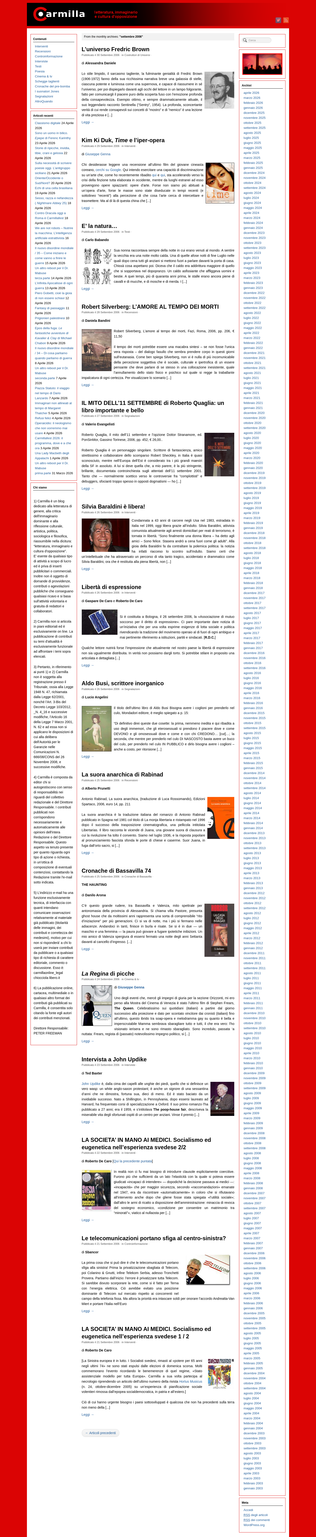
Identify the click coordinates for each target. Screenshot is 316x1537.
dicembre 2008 (254, 1133)
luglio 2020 (251, 438)
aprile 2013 (251, 873)
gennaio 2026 (253, 108)
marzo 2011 (252, 998)
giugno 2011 (252, 983)
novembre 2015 (254, 718)
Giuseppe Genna (97, 154)
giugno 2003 (252, 1463)
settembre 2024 (254, 188)
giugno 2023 (252, 263)
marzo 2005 (252, 1358)
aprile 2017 (251, 633)
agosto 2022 (252, 313)
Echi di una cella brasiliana (53, 188)
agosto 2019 (252, 493)
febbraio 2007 (253, 1243)
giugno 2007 (252, 1223)
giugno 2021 (252, 383)
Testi (127, 231)
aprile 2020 (251, 453)
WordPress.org (254, 1525)
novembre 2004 (254, 1378)
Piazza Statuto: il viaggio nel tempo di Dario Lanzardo (52, 393)
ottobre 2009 (252, 1083)
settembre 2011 (254, 968)
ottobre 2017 (252, 603)
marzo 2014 (252, 818)
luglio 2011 (251, 978)
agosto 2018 (252, 553)
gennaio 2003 (253, 1488)
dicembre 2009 (254, 1073)
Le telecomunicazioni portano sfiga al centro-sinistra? (154, 1238)
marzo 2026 (252, 98)
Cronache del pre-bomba (52, 86)
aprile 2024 (251, 213)
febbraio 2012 (253, 943)
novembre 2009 (254, 1078)
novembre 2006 (254, 1258)
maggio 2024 (253, 208)
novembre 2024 (254, 178)
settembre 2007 (254, 1208)
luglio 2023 (251, 258)
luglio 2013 (251, 858)
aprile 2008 (251, 1173)
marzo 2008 (252, 1178)
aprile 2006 (251, 1293)
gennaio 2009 (253, 1128)
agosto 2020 (252, 433)
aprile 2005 (251, 1353)
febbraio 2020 (253, 463)
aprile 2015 (251, 753)
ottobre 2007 (252, 1203)
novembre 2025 (254, 118)
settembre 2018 (254, 548)
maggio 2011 (253, 988)
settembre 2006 (254, 1268)
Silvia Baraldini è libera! (113, 507)
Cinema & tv (131, 979)
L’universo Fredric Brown (116, 49)
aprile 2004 (251, 1413)
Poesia (40, 71)
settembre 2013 (254, 848)
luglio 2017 (251, 618)
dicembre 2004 (254, 1373)
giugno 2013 (252, 863)
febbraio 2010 (253, 1063)
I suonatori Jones (47, 91)
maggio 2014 (253, 808)
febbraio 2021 (253, 403)
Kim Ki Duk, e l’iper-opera (123, 140)
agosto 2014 (252, 793)
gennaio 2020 (253, 468)
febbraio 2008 (253, 1183)
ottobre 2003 (252, 1443)
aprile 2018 (251, 573)
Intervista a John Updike (114, 1059)
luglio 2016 (251, 678)
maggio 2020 (253, 448)
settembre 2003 (254, 1448)
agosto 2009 (252, 1093)
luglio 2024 (251, 198)
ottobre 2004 (252, 1383)
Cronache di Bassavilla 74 (116, 871)
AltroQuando (44, 101)
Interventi (129, 146)
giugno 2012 (252, 923)
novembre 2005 (254, 1318)
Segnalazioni (132, 415)
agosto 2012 (252, 913)
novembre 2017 (254, 598)
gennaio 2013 (253, 888)
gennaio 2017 (253, 648)
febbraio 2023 (253, 283)
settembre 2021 (254, 368)
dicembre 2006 (254, 1253)
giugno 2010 (252, 1043)
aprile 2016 (251, 693)
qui (155, 175)
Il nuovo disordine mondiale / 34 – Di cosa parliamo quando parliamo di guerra (54, 353)
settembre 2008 (254, 1148)
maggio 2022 (253, 328)
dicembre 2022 (254, 293)
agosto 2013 (252, 853)
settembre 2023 (254, 248)
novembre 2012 (254, 898)
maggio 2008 (253, 1168)
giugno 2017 (252, 623)
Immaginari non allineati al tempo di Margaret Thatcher (53, 408)
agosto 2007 (252, 1213)
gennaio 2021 (253, 408)
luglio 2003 (251, 1458)
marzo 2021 (252, 398)
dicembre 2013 (254, 833)
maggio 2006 (253, 1288)
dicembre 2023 (254, 233)
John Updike (92, 1084)
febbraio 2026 (253, 103)
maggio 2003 (253, 1468)
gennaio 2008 (253, 1188)
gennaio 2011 (253, 1008)
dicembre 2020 (254, 413)
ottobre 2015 (252, 723)
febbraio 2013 (253, 883)
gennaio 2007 (253, 1248)
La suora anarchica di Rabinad (122, 774)
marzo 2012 (252, 938)
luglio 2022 (251, 318)
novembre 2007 (254, 1198)
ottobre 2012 (252, 903)
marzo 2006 (252, 1298)
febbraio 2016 (253, 703)
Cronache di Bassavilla (138, 876)
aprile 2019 (251, 513)
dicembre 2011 (254, 953)
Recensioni (131, 312)
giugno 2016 (252, 683)
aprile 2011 (251, 993)
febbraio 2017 (253, 643)
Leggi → (88, 122)
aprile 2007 (251, 1233)
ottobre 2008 (252, 1143)
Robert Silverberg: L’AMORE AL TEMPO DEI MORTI (150, 307)
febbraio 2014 (253, 823)
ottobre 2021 (252, 363)
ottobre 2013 (252, 843)
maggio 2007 (253, 1228)
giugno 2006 (252, 1283)
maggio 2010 (253, 1048)
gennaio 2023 (253, 288)
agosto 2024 (252, 193)
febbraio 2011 (253, 1003)
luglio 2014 (251, 798)
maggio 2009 (253, 1108)
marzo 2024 (252, 218)
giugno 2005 (252, 1343)
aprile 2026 (251, 93)
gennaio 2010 (253, 1068)
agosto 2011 (252, 973)
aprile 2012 (251, 933)
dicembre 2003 (254, 1433)
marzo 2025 (252, 158)
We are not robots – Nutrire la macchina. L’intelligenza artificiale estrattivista (54, 233)
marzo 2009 (252, 1118)
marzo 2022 (252, 338)
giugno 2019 (252, 503)
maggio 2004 (253, 1408)
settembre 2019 (254, 488)
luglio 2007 (251, 1218)
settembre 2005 (254, 1328)
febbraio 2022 (253, 343)
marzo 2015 (252, 758)
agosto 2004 (252, 1393)
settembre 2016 (254, 668)
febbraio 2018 (253, 583)
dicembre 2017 (254, 593)
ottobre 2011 (252, 963)
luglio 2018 (251, 558)
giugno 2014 (252, 803)
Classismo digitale (48, 123)
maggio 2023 (253, 268)
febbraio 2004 (253, 1423)
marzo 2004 (252, 1418)
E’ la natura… (99, 226)
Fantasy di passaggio (50, 308)
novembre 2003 (254, 1438)
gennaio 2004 (253, 1428)
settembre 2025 (254, 128)
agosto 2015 (252, 733)
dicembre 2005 (254, 1313)
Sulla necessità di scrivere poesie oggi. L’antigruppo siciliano (53, 168)
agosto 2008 (252, 1153)
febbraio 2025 (253, 163)
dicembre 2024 (254, 173)
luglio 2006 (251, 1278)
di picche (108, 974)
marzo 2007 (252, 1238)
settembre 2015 (254, 728)
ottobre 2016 (252, 663)
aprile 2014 (251, 813)
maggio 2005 (253, 1348)
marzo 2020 (252, 458)
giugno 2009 (252, 1103)
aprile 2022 (251, 333)
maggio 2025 (253, 148)
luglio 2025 (251, 138)
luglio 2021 (251, 378)
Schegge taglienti (47, 81)
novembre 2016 (254, 658)
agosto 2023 (252, 253)
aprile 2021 (251, 393)
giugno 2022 (252, 323)
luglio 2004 (251, 1398)
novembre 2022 (254, 298)
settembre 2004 (254, 1388)
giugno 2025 (252, 143)
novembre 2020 (254, 418)
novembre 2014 (254, 778)
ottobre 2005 (252, 1323)
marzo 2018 (252, 578)
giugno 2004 (252, 1403)
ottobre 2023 (252, 243)
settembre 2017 (254, 608)
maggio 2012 (253, 928)
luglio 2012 (251, 918)
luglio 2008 (251, 1158)
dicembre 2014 (254, 773)
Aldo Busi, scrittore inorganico (123, 683)
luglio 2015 (251, 738)
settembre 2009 (254, 1088)
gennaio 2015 (253, 768)
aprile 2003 (251, 1473)
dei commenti (257, 1520)
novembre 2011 (254, 958)
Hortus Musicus (190, 1381)
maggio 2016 (253, 688)
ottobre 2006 (252, 1263)
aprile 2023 (251, 273)
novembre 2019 (254, 478)
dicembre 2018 (254, 533)
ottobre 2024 (252, 183)
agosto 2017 (252, 613)
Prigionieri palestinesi (50, 318)
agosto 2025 (252, 133)
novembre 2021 (254, 358)
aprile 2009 (251, 1113)
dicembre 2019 (254, 473)
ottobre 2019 (252, 483)
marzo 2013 (252, 878)
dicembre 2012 (254, 893)
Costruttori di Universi (137, 55)
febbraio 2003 (253, 1483)
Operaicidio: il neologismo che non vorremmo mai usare (53, 428)
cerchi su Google (108, 170)
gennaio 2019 (253, 528)
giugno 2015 (252, 743)
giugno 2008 (252, 1163)
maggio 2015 (253, 748)
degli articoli (256, 1515)
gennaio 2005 (253, 1368)
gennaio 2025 (253, 168)
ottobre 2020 (252, 423)
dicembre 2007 (254, 1193)
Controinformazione (136, 1243)
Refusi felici (43, 418)
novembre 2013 (254, 838)
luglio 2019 (251, 498)
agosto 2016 (252, 673)
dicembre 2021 (254, 353)
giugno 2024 (252, 203)
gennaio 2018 (253, 588)
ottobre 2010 (252, 1023)
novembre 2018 (254, 538)
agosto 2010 (252, 1033)
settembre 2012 (254, 908)
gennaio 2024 (253, 228)
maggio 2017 (253, 628)
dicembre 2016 (254, 653)
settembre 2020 (254, 428)
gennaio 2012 (253, 948)
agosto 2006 (252, 1273)
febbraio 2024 (253, 223)
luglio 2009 (251, 1098)
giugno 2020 (252, 443)
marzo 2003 (252, 1478)
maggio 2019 (253, 508)
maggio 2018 (253, 568)
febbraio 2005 (253, 1363)
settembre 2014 (254, 788)
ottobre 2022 (252, 303)
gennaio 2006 (253, 1308)
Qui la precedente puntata (132, 1161)
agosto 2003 (252, 1453)
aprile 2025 (251, 153)
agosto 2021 (252, 373)
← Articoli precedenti (100, 1433)
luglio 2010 (251, 1038)
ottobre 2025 (252, 123)
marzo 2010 (252, 1058)
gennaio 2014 (253, 828)
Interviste (129, 1064)
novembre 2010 (254, 1018)
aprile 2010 (251, 1053)
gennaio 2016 (253, 708)
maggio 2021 (253, 388)
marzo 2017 (252, 638)
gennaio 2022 (253, 348)
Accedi (248, 1510)
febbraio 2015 (253, 763)
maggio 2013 (253, 868)
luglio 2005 (251, 1338)
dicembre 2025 (254, 113)
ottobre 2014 (252, 783)
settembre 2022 (254, 308)
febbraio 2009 (253, 1123)
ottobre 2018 (252, 543)
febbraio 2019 (253, 523)
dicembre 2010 (254, 1013)
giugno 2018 (252, 563)
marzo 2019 (252, 518)
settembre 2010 (254, 1028)
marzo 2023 (252, 278)
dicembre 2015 (254, 713)
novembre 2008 (254, 1138)
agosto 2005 (252, 1333)
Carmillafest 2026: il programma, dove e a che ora (53, 443)
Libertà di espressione (111, 587)
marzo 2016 (252, 698)
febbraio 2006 (253, 1303)
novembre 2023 (254, 238)
